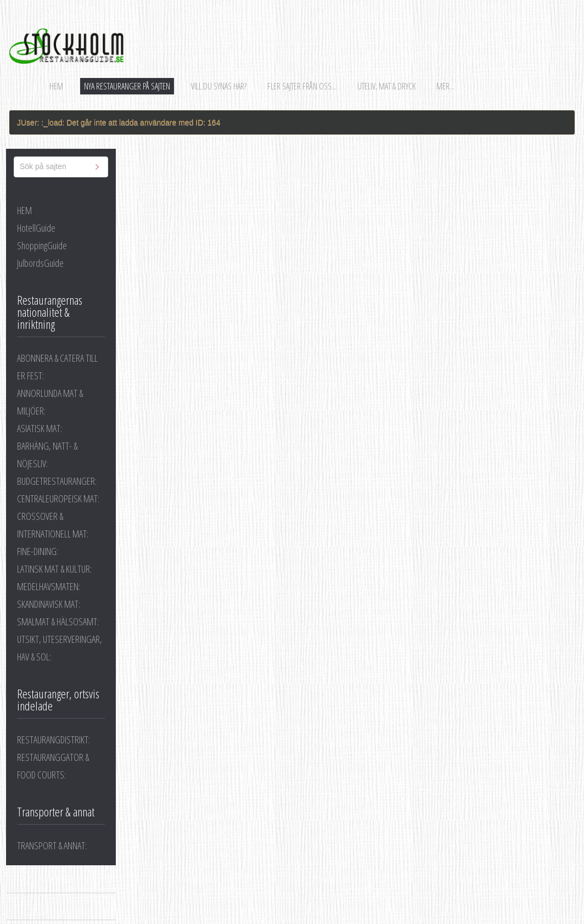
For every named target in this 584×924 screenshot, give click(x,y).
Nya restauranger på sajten (127, 86)
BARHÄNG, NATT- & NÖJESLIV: (47, 454)
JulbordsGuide (40, 263)
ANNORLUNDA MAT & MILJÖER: (50, 402)
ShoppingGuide (42, 245)
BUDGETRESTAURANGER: (57, 481)
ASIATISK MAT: (39, 428)
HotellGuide (36, 227)
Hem (56, 86)
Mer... (445, 86)
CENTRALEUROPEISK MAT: (58, 498)
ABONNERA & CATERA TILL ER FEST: (57, 366)
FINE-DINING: (37, 551)
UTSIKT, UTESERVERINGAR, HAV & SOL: (59, 647)
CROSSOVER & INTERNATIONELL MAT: (52, 524)
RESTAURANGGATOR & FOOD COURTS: (53, 766)
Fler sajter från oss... (301, 86)
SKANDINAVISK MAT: (48, 604)
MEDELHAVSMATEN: (48, 586)
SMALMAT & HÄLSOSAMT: (58, 621)
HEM (24, 210)
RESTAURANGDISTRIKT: (53, 739)
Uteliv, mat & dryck (386, 86)
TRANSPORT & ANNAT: (52, 845)
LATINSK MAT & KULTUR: (54, 568)
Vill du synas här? (218, 86)
